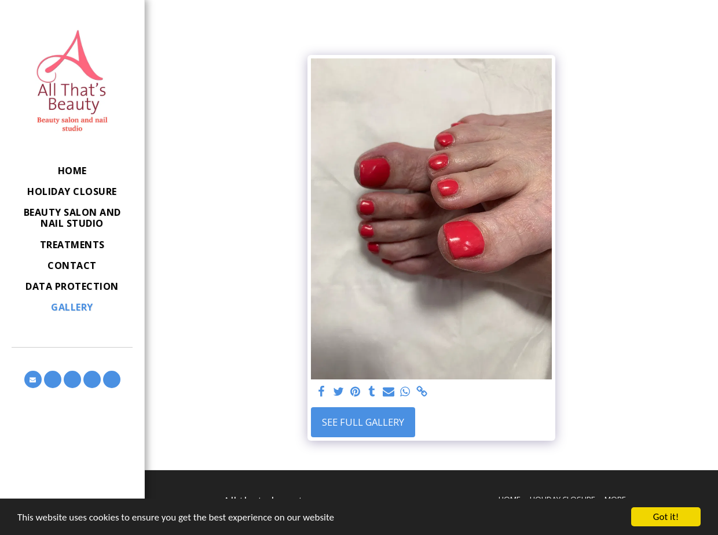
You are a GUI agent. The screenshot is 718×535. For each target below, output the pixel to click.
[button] (33, 379)
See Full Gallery (363, 422)
